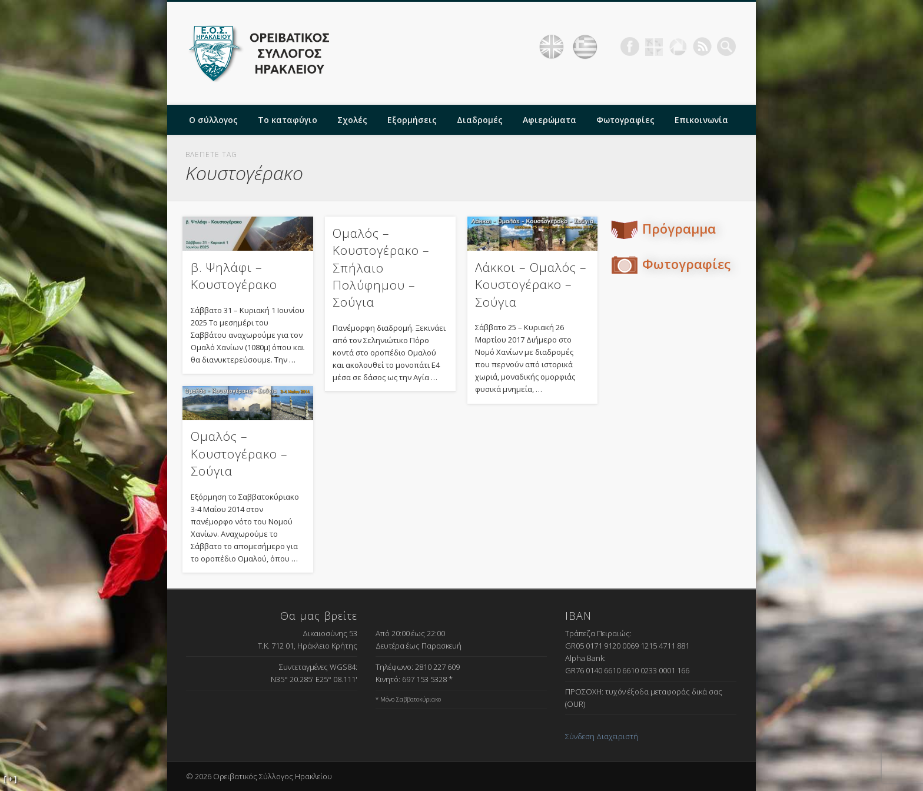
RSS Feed (702, 46)
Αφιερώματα (549, 119)
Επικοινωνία (701, 119)
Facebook (629, 46)
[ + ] (10, 779)
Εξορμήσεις (412, 119)
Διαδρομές (480, 119)
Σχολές (352, 119)
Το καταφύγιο (287, 119)
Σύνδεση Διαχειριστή (601, 736)
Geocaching (654, 46)
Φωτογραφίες (625, 119)
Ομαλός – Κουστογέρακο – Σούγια (239, 453)
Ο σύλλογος (213, 119)
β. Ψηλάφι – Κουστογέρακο (234, 276)
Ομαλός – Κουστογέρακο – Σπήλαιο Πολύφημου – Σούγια (381, 268)
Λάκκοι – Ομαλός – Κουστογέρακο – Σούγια (531, 284)
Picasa (678, 46)
